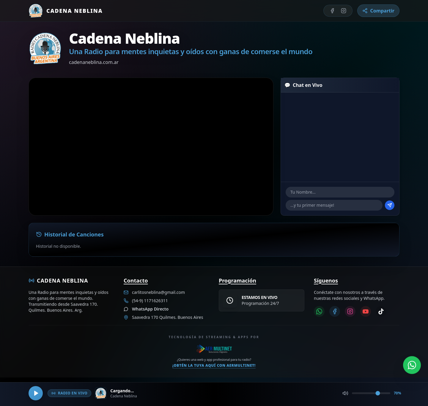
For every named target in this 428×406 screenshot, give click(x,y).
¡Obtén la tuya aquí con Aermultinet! (214, 365)
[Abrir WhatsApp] (412, 364)
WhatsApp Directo (150, 309)
